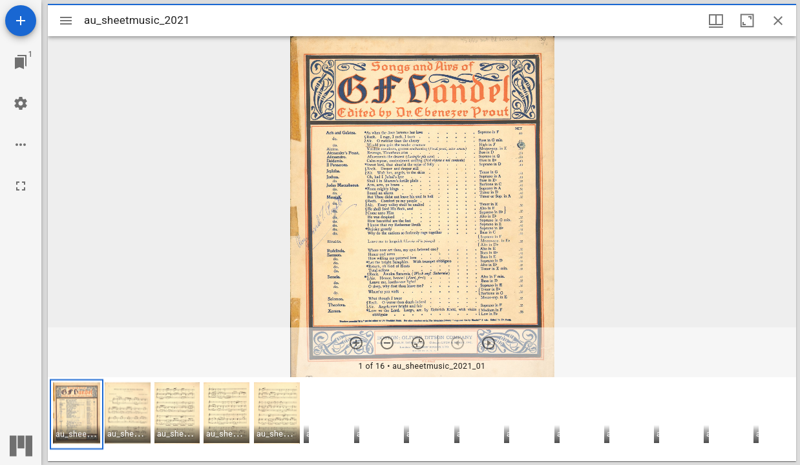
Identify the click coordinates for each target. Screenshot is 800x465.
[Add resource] (20, 20)
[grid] (422, 419)
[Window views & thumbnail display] (716, 20)
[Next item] (488, 342)
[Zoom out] (387, 342)
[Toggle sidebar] (65, 20)
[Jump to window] (20, 62)
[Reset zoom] (418, 342)
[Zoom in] (356, 342)
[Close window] (778, 20)
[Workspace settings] (20, 103)
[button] (76, 414)
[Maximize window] (747, 20)
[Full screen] (20, 186)
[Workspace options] (20, 144)
